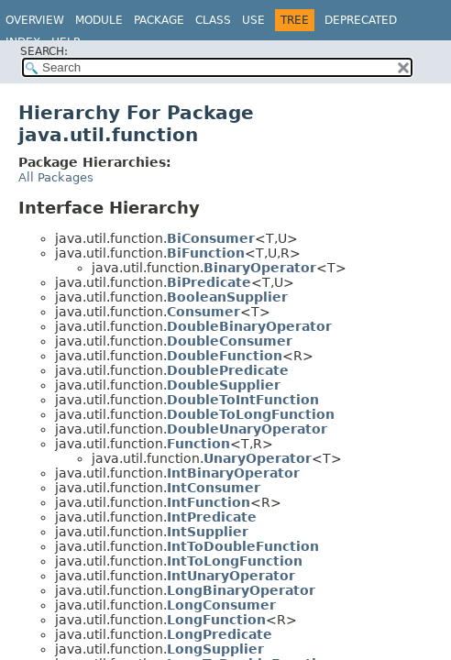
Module (99, 20)
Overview (35, 20)
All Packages (56, 177)
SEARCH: (44, 51)
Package (159, 20)
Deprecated (360, 20)
